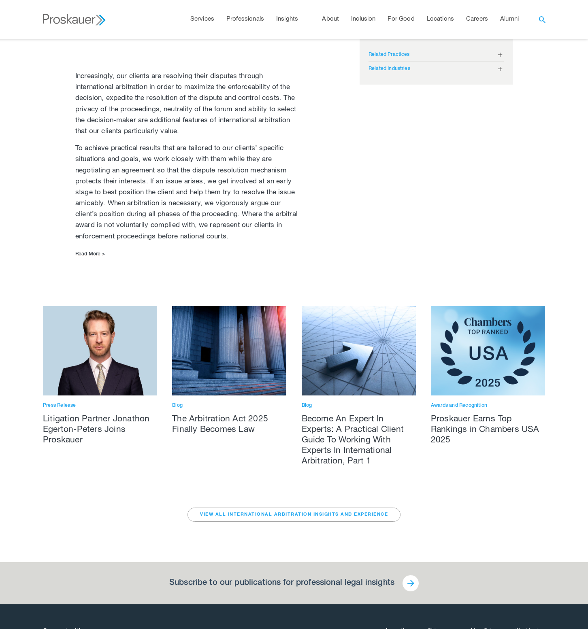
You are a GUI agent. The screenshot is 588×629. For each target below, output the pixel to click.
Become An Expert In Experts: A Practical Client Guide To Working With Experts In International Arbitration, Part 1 (353, 440)
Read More (90, 254)
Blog (177, 405)
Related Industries (389, 68)
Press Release (59, 405)
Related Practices (389, 54)
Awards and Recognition (459, 405)
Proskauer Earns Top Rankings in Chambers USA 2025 (485, 430)
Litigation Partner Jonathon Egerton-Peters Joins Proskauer (96, 430)
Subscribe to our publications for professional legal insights (281, 583)
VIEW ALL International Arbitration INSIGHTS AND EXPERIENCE (294, 514)
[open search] (542, 19)
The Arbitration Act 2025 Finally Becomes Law (220, 424)
